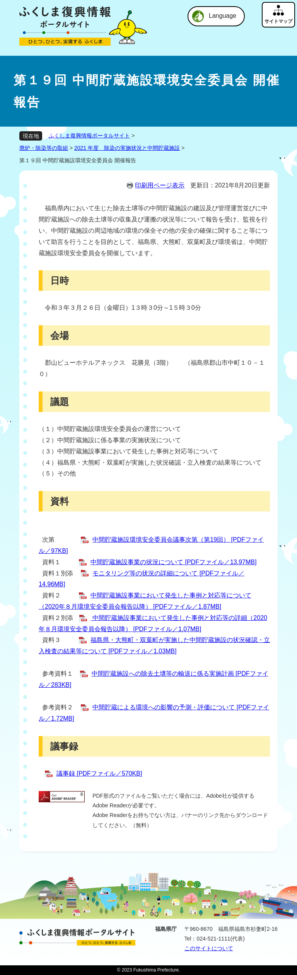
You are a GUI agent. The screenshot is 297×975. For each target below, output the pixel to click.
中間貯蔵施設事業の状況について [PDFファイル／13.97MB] (173, 562)
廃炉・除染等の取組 (43, 148)
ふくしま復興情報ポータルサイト (89, 135)
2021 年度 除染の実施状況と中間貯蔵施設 (127, 148)
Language (222, 15)
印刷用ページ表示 (159, 185)
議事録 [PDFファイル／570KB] (99, 773)
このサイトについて (208, 948)
